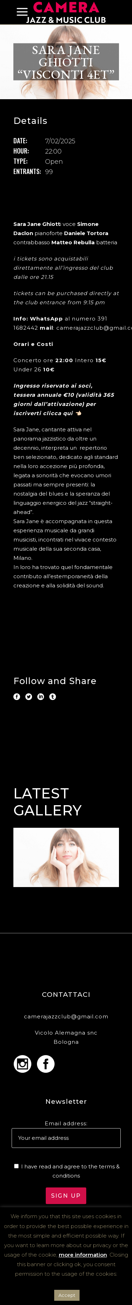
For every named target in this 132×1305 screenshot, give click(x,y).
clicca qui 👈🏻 (62, 413)
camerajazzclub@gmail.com (66, 1016)
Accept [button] (66, 1295)
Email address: (66, 1123)
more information (83, 1254)
